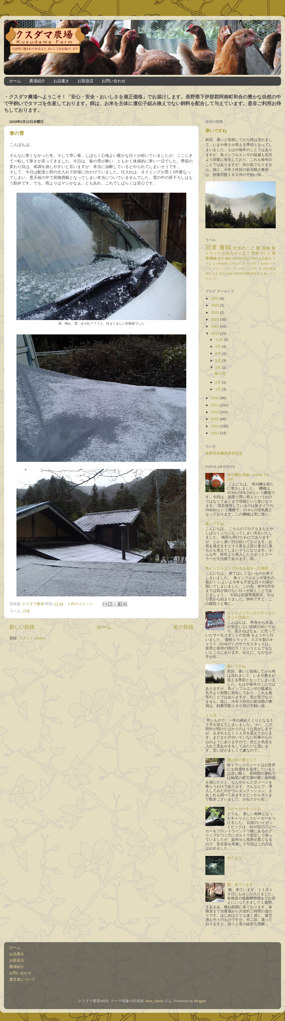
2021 (215, 319)
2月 (218, 382)
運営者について (22, 979)
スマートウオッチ (224, 268)
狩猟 (229, 273)
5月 (218, 361)
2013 (215, 433)
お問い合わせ (114, 81)
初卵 (266, 268)
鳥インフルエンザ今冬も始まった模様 (237, 568)
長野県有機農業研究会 (248, 273)
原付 (208, 273)
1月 (218, 389)
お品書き (61, 81)
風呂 (246, 258)
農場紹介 (37, 81)
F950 (254, 258)
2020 (215, 326)
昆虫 (222, 273)
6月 (218, 353)
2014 (215, 426)
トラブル (235, 263)
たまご (245, 253)
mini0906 (222, 263)
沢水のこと (244, 247)
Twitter (264, 263)
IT (258, 263)
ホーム (15, 81)
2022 (215, 313)
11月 (219, 340)
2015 (215, 419)
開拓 (228, 258)
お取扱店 (85, 81)
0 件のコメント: (81, 604)
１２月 (211, 715)
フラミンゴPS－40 (249, 268)
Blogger (200, 1001)
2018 (215, 398)
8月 (218, 346)
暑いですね (214, 524)
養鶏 (225, 247)
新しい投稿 (21, 627)
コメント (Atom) (32, 638)
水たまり (234, 858)
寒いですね (216, 130)
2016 (215, 412)
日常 (26, 611)
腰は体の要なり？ (242, 760)
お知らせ (230, 253)
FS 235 (251, 263)
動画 (273, 268)
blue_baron (155, 1001)
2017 (215, 405)
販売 (221, 258)
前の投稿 (183, 627)
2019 (215, 333)
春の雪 (17, 133)
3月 (218, 367)
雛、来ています (240, 885)
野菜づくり (261, 253)
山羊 (215, 273)
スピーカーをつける (244, 809)
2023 (215, 305)
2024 (215, 298)
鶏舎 (266, 247)
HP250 (237, 258)
